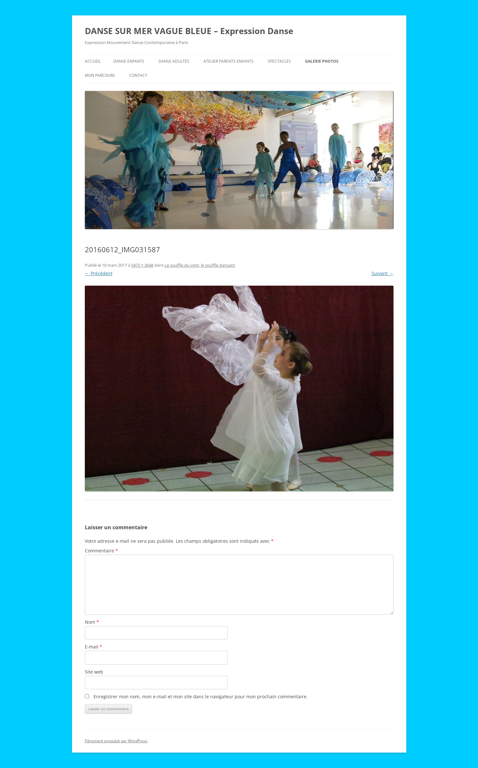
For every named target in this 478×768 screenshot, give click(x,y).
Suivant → (382, 273)
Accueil (93, 61)
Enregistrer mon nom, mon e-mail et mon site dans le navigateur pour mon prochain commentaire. (201, 696)
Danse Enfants (128, 61)
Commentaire (101, 551)
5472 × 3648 (142, 265)
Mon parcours (100, 75)
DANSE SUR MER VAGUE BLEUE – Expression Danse (189, 31)
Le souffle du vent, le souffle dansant (200, 265)
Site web (94, 672)
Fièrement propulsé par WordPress (116, 741)
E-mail (93, 647)
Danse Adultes (173, 61)
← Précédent (99, 273)
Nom (92, 622)
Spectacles (279, 61)
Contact (138, 75)
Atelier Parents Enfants (228, 61)
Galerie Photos (321, 61)
